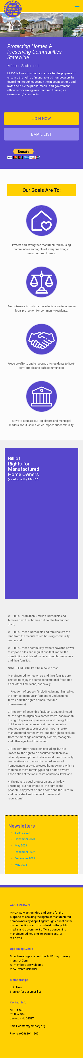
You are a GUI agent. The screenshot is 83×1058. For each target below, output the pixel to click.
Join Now (16, 987)
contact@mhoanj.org (31, 1026)
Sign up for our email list (25, 991)
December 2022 (25, 852)
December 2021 (25, 858)
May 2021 (21, 864)
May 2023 (21, 845)
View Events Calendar (23, 969)
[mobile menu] (77, 6)
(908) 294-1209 (28, 1033)
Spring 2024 (22, 832)
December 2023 (25, 839)
